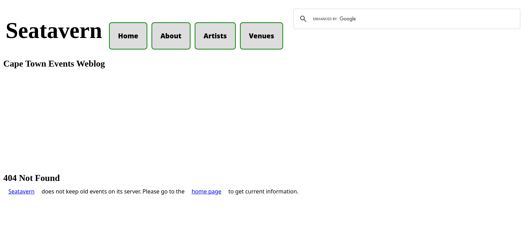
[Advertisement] (265, 121)
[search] (405, 19)
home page (206, 191)
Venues (261, 35)
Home (128, 35)
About (171, 35)
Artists (215, 35)
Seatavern (54, 30)
